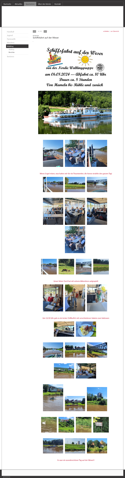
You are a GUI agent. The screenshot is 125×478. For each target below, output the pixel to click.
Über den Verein (44, 4)
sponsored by (6, 477)
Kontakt (58, 4)
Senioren (10, 56)
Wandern (10, 42)
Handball (10, 32)
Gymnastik (11, 39)
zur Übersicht (115, 31)
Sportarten (30, 4)
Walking (10, 46)
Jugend (10, 35)
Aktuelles (18, 4)
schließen (106, 31)
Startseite (7, 4)
